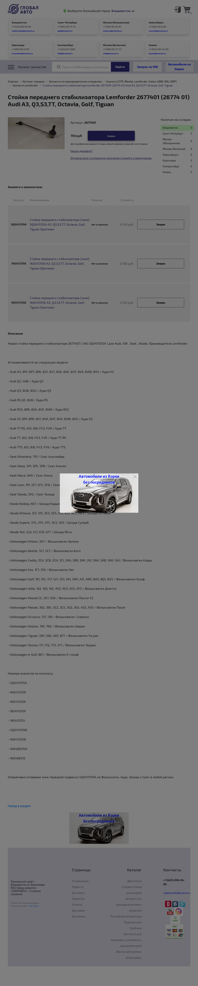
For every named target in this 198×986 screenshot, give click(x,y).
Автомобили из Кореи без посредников (99, 479)
